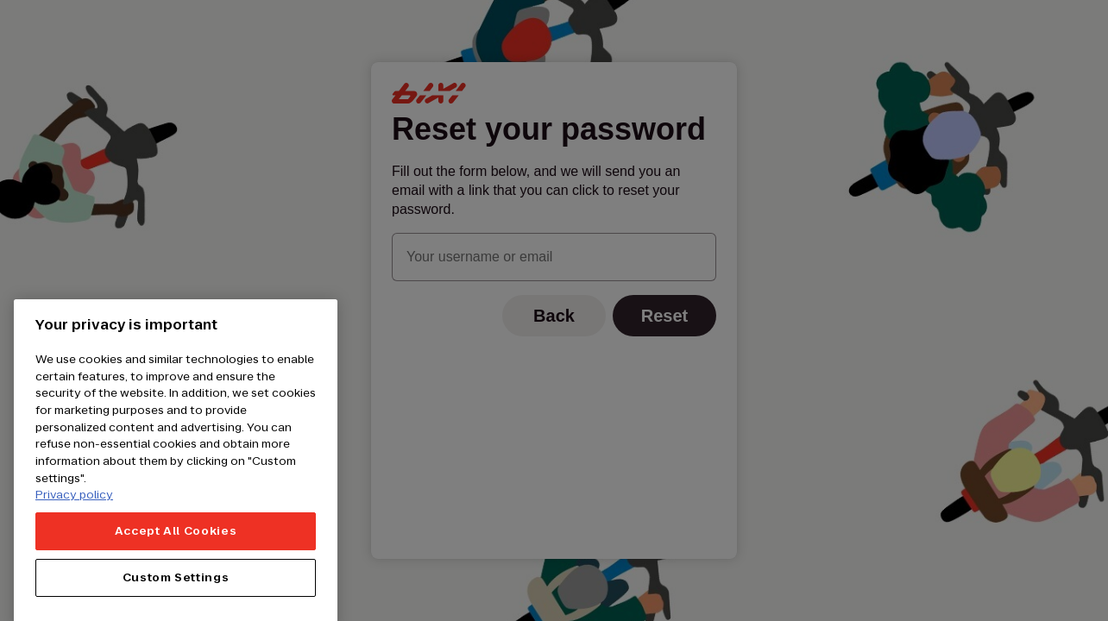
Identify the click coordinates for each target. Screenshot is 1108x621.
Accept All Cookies (176, 553)
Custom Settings (176, 600)
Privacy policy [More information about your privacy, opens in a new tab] (74, 517)
